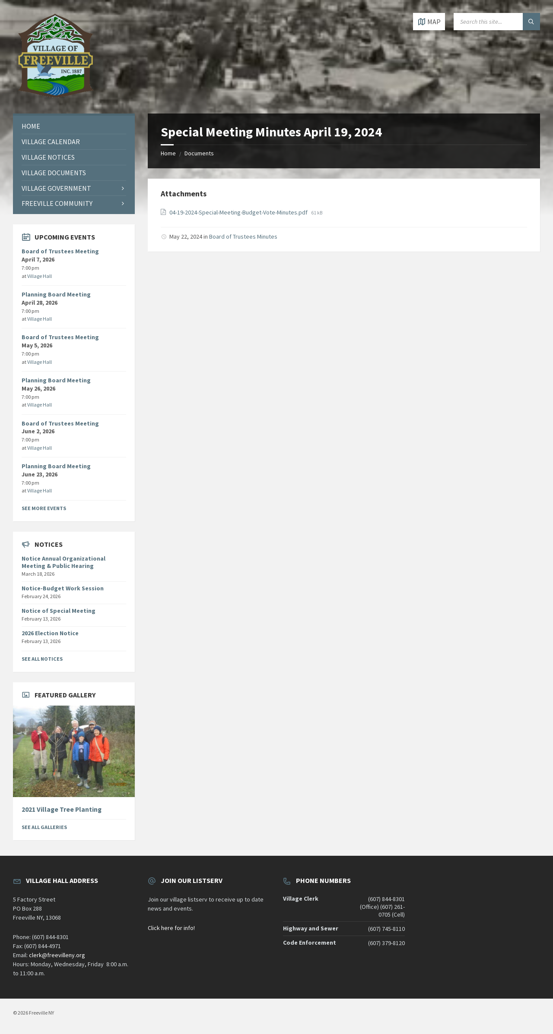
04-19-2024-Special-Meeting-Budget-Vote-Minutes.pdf (239, 212)
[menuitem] (74, 126)
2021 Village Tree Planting (62, 809)
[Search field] (497, 21)
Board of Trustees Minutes (243, 236)
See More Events (44, 508)
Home (168, 153)
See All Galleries (44, 827)
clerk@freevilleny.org (57, 955)
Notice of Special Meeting (58, 611)
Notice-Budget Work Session (63, 588)
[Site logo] (56, 96)
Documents (199, 153)
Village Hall (39, 276)
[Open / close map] (429, 21)
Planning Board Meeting (56, 294)
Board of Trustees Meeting (60, 251)
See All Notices (42, 659)
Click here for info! (171, 928)
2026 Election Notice (50, 633)
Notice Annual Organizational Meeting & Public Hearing (63, 562)
